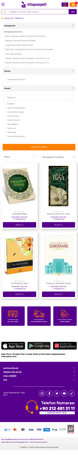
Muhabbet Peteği (19, 214)
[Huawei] (65, 346)
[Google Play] (39, 346)
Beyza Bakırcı (11, 124)
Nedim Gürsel (12, 120)
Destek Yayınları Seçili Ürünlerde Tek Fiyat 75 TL (27, 62)
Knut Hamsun (11, 116)
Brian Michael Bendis (14, 108)
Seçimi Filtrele (39, 147)
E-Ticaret (30, 447)
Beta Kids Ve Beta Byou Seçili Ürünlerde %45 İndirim (29, 49)
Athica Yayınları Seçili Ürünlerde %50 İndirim (25, 36)
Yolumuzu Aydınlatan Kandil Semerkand (58, 283)
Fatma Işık (10, 132)
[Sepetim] (73, 4)
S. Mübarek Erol (20, 219)
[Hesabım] (65, 4)
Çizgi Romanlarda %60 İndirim (19, 45)
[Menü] (3, 4)
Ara (73, 12)
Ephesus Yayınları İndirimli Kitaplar (20, 40)
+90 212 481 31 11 (57, 408)
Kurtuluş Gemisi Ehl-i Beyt (58, 214)
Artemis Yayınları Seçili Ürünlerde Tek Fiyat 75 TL (27, 58)
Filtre (19, 157)
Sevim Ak (10, 128)
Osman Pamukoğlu (14, 112)
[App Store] (13, 346)
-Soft (22, 447)
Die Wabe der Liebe (19, 283)
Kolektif (9, 104)
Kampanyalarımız (13, 32)
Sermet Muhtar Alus (14, 136)
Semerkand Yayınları (14, 79)
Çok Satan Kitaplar (13, 54)
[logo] (34, 4)
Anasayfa (5, 18)
